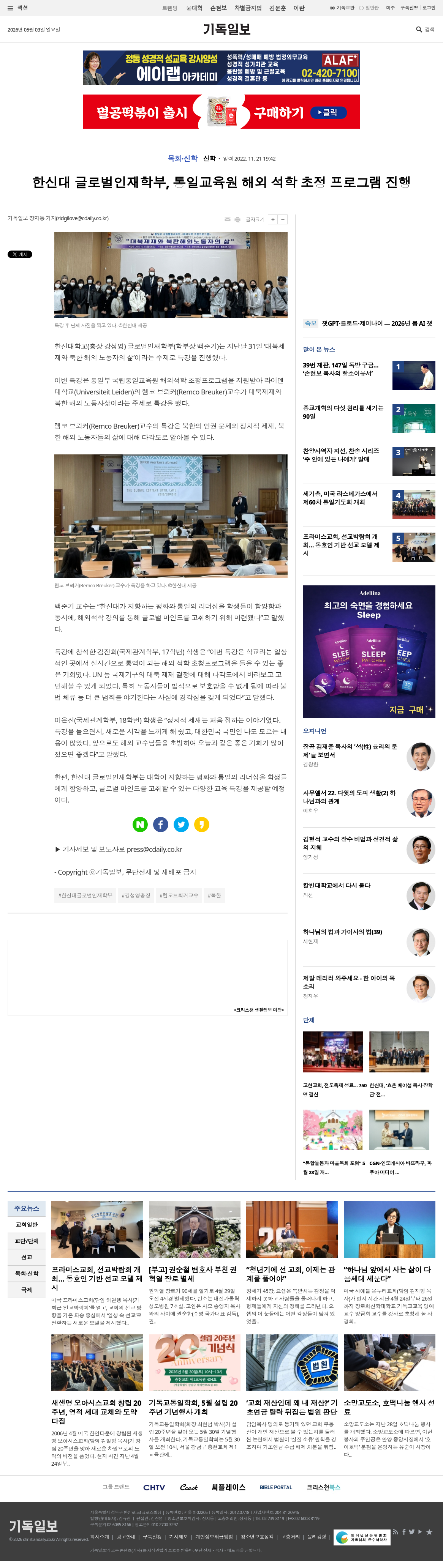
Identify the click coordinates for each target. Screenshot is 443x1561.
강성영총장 (137, 895)
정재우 (310, 996)
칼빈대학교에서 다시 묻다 (336, 885)
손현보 (218, 8)
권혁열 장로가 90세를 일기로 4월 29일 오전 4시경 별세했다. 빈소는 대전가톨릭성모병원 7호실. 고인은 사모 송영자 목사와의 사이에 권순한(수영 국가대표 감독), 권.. (194, 1306)
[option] (336, 1066)
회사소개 (99, 1536)
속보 (310, 323)
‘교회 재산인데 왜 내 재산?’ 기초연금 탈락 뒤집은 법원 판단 (292, 1407)
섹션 (18, 8)
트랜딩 (169, 8)
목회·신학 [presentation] (26, 1273)
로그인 (428, 8)
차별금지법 (248, 8)
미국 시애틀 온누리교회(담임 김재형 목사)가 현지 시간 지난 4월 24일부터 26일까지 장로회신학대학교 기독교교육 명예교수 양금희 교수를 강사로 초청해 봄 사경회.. (389, 1306)
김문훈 (277, 8)
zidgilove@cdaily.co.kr (82, 218)
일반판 (371, 8)
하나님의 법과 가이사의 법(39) (342, 932)
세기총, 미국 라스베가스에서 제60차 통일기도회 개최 (340, 498)
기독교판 (345, 8)
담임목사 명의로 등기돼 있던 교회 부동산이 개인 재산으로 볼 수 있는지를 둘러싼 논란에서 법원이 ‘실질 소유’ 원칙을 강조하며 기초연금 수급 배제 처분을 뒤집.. (291, 1436)
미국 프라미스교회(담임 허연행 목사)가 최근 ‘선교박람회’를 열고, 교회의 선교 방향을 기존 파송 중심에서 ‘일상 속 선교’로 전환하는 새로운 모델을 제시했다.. (96, 1311)
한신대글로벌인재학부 (86, 895)
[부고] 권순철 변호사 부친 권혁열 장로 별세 (193, 1274)
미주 (390, 8)
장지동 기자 (42, 218)
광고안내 (126, 1536)
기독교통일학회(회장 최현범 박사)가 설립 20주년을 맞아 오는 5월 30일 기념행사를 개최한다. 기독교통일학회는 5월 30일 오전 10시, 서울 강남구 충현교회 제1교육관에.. (194, 1439)
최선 (308, 895)
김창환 (310, 764)
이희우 (310, 810)
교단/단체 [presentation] (26, 1241)
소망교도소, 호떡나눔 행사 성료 (389, 1407)
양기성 (310, 857)
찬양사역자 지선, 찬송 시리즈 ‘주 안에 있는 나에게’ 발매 (341, 455)
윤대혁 (194, 8)
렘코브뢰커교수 (180, 895)
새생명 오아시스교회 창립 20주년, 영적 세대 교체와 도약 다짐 (96, 1412)
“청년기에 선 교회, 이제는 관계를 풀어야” (290, 1274)
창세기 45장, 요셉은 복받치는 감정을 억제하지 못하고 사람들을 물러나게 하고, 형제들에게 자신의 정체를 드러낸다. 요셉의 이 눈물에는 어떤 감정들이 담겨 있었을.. (290, 1306)
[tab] (27, 1225)
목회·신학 (183, 158)
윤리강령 (316, 1536)
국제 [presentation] (26, 1290)
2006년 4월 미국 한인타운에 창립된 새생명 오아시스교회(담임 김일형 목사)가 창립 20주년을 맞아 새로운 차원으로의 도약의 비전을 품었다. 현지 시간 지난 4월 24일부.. (97, 1448)
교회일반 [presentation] (27, 1224)
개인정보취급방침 (214, 1536)
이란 (298, 8)
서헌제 (310, 941)
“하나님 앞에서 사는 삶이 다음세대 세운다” (387, 1274)
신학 (209, 158)
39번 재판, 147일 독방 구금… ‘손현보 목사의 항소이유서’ (340, 369)
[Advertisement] (369, 261)
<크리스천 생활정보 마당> (259, 1010)
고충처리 (290, 1536)
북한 (216, 895)
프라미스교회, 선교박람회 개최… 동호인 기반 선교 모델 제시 (341, 545)
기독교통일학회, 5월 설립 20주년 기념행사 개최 (193, 1407)
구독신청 (409, 8)
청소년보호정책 (257, 1536)
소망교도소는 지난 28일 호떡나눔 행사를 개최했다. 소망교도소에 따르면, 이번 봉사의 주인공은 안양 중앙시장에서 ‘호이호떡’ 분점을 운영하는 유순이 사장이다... (388, 1439)
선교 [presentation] (26, 1257)
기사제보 (178, 1536)
